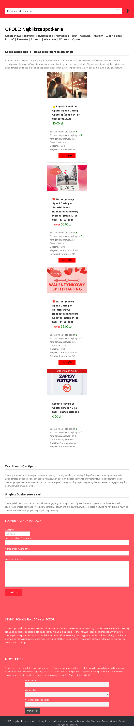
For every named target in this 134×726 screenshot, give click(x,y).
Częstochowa (66, 721)
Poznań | (11, 39)
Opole (76, 39)
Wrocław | (65, 39)
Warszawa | (51, 39)
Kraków (77, 721)
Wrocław (86, 721)
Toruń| (75, 35)
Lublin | (111, 35)
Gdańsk (113, 721)
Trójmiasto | (62, 35)
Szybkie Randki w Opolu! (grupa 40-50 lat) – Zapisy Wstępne (65, 408)
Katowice (122, 721)
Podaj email (30, 680)
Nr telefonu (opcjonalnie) (37, 699)
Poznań (105, 721)
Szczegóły (67, 155)
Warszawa (96, 721)
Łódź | (120, 35)
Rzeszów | (24, 39)
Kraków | (99, 35)
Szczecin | (37, 39)
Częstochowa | (14, 35)
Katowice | (86, 35)
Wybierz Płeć (31, 690)
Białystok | (31, 35)
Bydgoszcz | (46, 35)
